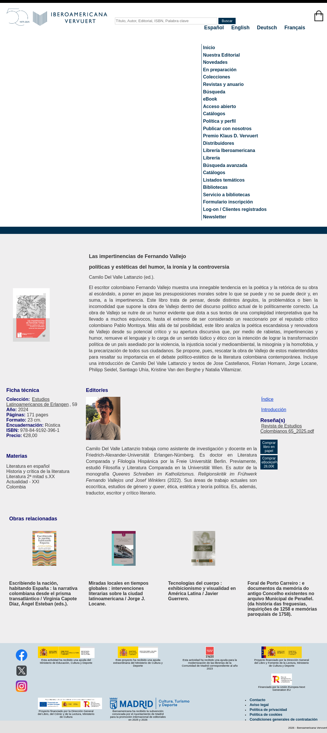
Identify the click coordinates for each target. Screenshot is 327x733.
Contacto (258, 700)
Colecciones (216, 76)
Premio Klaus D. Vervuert (230, 135)
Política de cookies (266, 715)
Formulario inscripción (228, 201)
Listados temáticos (224, 180)
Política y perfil (219, 121)
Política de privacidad (268, 710)
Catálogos (214, 113)
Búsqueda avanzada (225, 165)
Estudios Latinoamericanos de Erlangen (37, 402)
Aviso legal (259, 705)
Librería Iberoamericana (229, 150)
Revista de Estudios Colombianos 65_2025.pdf (287, 429)
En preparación (219, 69)
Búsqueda (214, 91)
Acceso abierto (219, 106)
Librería (211, 157)
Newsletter (214, 216)
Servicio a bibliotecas (226, 194)
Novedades (215, 62)
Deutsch (267, 27)
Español (214, 27)
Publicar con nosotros (227, 128)
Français (294, 27)
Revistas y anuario (223, 84)
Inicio (209, 47)
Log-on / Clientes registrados (235, 209)
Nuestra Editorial (221, 55)
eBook (210, 99)
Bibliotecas (215, 187)
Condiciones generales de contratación (284, 719)
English (241, 27)
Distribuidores (218, 143)
